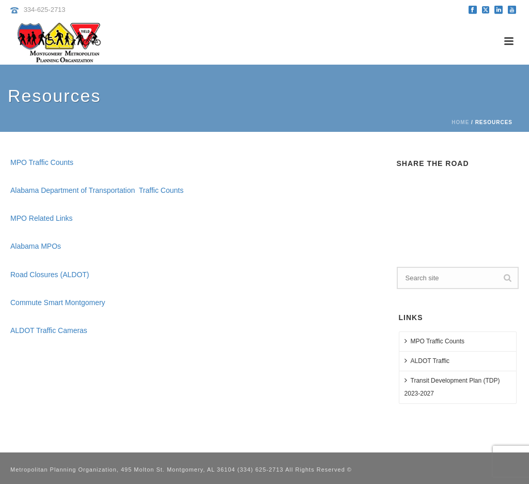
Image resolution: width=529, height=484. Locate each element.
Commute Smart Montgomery (57, 302)
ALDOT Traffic (427, 361)
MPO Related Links (41, 218)
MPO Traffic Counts (41, 162)
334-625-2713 (45, 9)
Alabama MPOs (35, 246)
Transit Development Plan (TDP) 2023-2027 (452, 386)
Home (460, 122)
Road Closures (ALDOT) (49, 274)
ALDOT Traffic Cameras (48, 330)
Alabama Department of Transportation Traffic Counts (96, 190)
